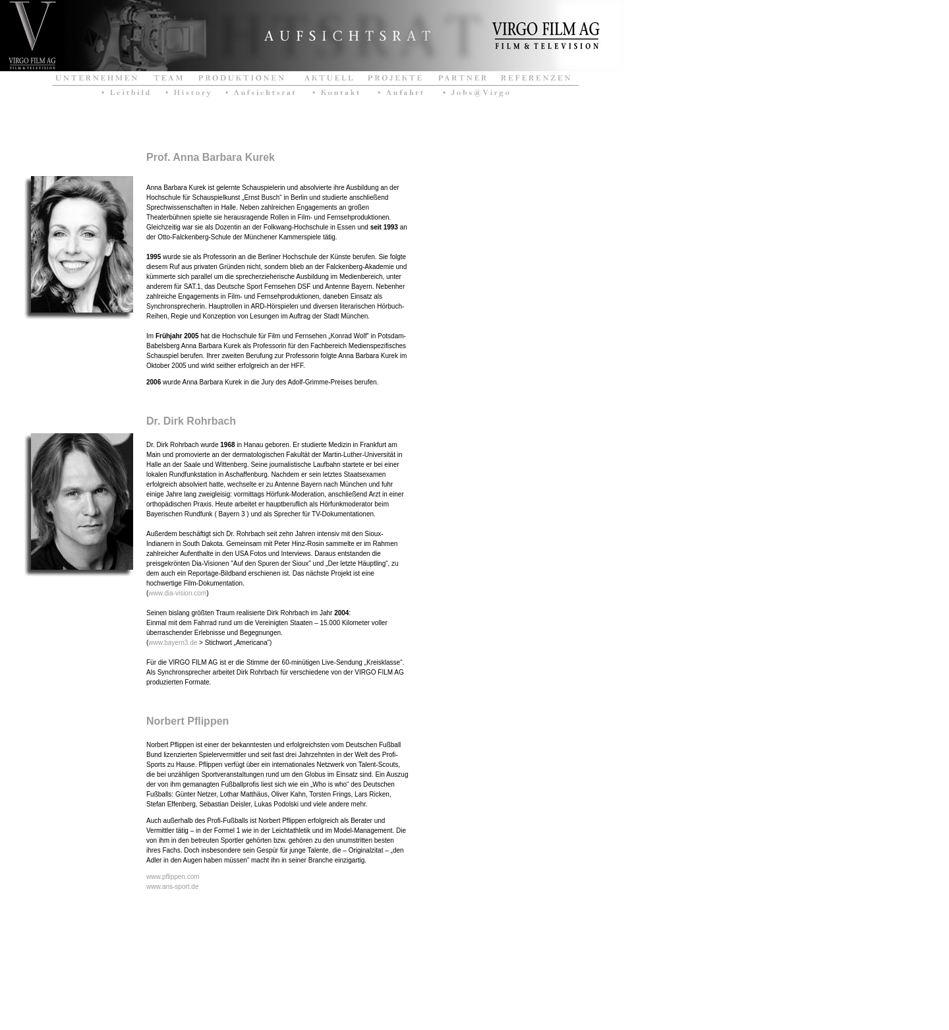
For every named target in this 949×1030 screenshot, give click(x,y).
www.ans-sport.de (172, 886)
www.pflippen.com (173, 876)
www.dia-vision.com (177, 593)
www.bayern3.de (172, 642)
